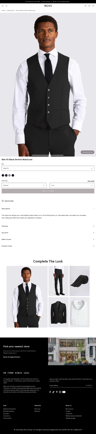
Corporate (69, 413)
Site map (6, 413)
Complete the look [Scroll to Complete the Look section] (87, 152)
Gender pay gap (70, 418)
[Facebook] (50, 392)
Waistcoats (10, 10)
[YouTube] (63, 392)
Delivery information (9, 409)
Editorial (37, 411)
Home (3, 10)
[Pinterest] (57, 392)
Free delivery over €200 (33, 1)
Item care (37, 409)
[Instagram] (60, 392)
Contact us (6, 416)
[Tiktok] (53, 392)
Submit (89, 385)
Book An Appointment (11, 357)
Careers (68, 411)
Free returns (46, 1)
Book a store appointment (61, 1)
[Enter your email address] (68, 385)
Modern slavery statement (74, 416)
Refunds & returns (8, 411)
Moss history (69, 409)
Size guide (91, 181)
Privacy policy (7, 418)
